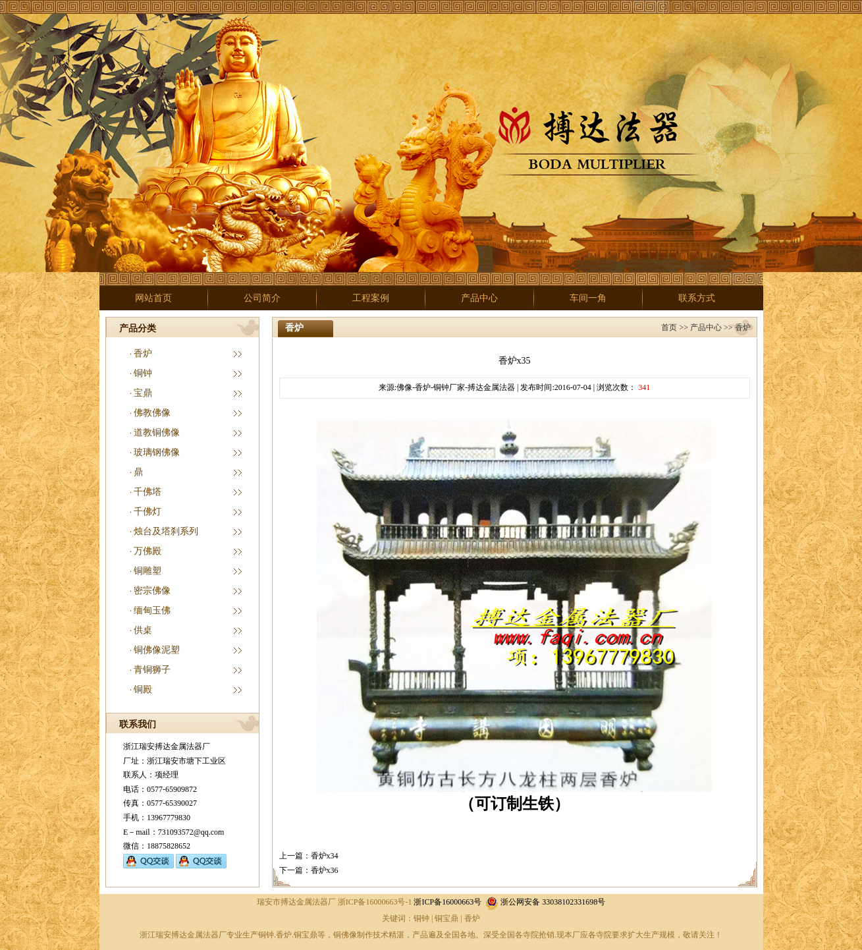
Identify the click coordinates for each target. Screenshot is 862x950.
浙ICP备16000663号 (447, 902)
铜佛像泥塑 (157, 650)
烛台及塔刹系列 (166, 531)
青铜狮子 (152, 670)
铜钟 (143, 373)
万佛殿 (147, 551)
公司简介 (262, 298)
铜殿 (143, 689)
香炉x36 (324, 870)
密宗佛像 (152, 591)
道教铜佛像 (157, 432)
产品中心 (479, 298)
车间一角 (588, 298)
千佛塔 (147, 492)
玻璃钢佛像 (157, 452)
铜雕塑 (147, 571)
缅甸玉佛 (152, 610)
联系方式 (696, 298)
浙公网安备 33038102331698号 (545, 902)
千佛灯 (147, 512)
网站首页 (153, 298)
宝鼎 (143, 393)
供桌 (143, 630)
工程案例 (370, 298)
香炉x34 (324, 855)
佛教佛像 (152, 413)
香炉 (143, 353)
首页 (669, 327)
